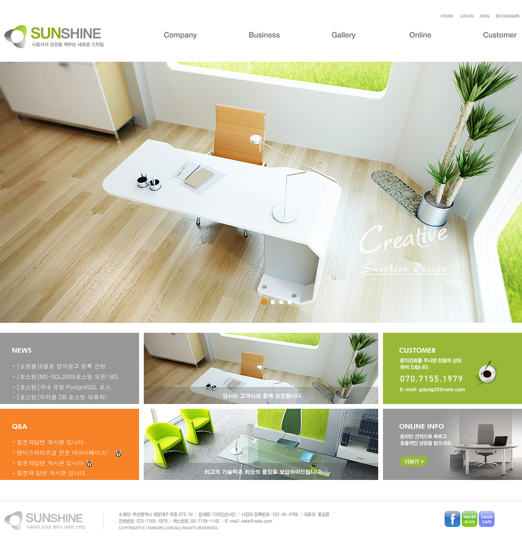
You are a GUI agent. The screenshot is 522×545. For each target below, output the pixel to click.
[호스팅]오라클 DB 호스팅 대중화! (62, 397)
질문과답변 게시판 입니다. (51, 442)
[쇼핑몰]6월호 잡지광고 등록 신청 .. (64, 366)
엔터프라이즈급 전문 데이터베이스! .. (66, 452)
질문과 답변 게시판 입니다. (52, 473)
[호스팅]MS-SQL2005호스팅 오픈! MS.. (69, 376)
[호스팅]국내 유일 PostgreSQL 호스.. (66, 387)
